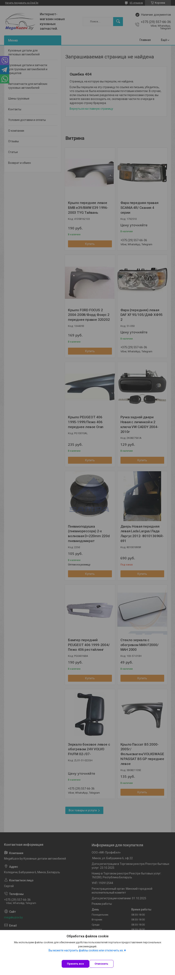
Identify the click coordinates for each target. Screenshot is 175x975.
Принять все (75, 963)
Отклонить (101, 963)
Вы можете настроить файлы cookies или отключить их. (86, 950)
